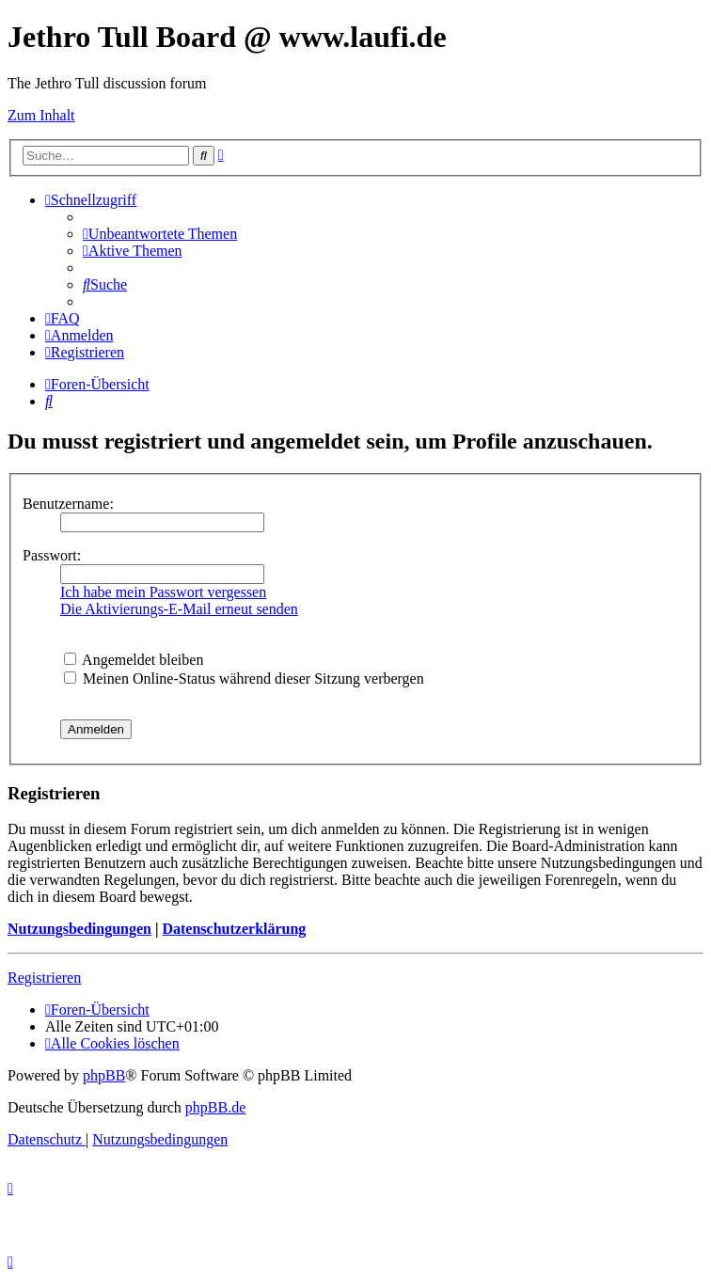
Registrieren (44, 978)
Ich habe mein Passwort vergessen (163, 592)
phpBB (104, 1075)
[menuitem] (160, 234)
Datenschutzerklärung (234, 929)
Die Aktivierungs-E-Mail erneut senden (179, 609)
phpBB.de (215, 1107)
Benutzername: (68, 504)
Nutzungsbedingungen (79, 929)
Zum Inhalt (41, 115)
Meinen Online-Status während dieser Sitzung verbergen (244, 678)
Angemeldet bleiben (133, 660)
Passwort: (52, 555)
